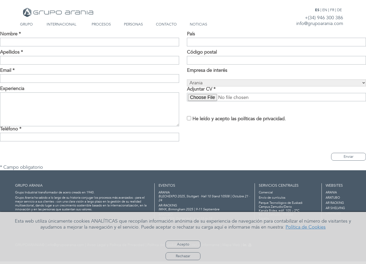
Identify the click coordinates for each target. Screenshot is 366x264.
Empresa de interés (207, 70)
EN (324, 10)
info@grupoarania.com (319, 24)
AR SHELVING (335, 208)
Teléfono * (10, 129)
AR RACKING (335, 203)
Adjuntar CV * (201, 89)
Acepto (183, 244)
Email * (7, 70)
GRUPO (26, 24)
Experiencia (12, 88)
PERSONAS (133, 24)
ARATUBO (333, 198)
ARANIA (331, 192)
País (191, 34)
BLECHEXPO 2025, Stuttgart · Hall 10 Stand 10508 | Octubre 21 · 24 (205, 196)
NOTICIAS (198, 24)
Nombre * (10, 34)
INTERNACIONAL (61, 24)
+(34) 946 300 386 (324, 18)
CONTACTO (166, 24)
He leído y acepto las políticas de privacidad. (239, 119)
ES (317, 10)
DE (339, 10)
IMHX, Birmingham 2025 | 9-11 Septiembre (205, 207)
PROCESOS (101, 24)
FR (332, 10)
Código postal (202, 52)
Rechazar (183, 256)
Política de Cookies (306, 227)
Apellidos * (11, 52)
